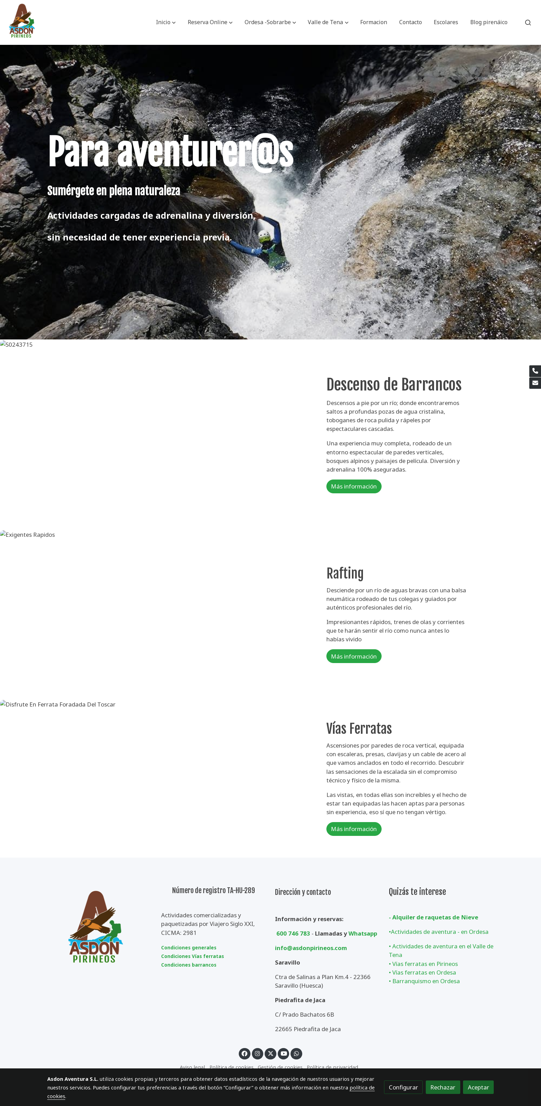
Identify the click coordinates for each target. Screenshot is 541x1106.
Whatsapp (362, 933)
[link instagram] (257, 1053)
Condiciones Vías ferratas (192, 956)
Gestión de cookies (280, 1067)
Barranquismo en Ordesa (426, 981)
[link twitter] (270, 1053)
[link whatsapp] (296, 1053)
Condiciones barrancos (188, 965)
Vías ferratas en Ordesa (424, 972)
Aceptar (478, 1087)
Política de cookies (231, 1067)
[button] (165, 22)
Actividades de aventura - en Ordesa (440, 932)
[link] (22, 22)
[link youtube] (284, 1053)
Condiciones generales (188, 948)
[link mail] (535, 383)
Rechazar (442, 1087)
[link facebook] (244, 1053)
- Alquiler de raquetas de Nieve (433, 917)
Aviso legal (192, 1067)
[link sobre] (100, 931)
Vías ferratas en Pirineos (425, 964)
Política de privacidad (332, 1067)
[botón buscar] (528, 22)
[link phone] (535, 371)
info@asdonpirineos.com (311, 948)
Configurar (403, 1087)
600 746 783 (293, 933)
